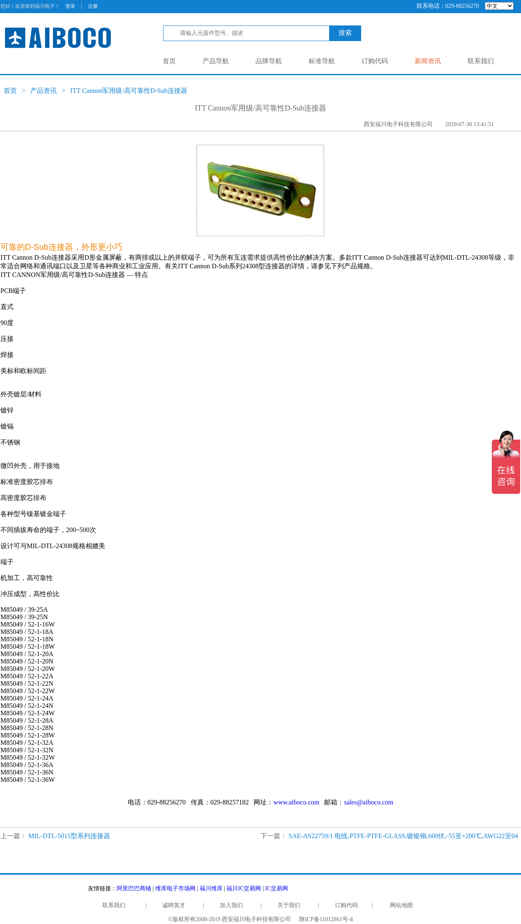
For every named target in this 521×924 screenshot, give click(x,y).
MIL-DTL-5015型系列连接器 (69, 835)
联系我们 (481, 61)
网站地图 (401, 905)
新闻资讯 (428, 61)
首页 (169, 61)
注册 (93, 6)
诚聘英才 (173, 905)
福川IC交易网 (243, 888)
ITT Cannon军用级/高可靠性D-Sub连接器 (128, 90)
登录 (70, 6)
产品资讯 (43, 90)
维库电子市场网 (175, 888)
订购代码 (375, 61)
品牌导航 (269, 61)
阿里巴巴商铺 (134, 888)
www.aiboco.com (296, 802)
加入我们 (231, 905)
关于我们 (288, 905)
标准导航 (322, 61)
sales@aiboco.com (368, 802)
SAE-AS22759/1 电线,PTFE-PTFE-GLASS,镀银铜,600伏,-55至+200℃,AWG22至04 (403, 835)
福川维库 (211, 888)
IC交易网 (276, 888)
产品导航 (216, 61)
